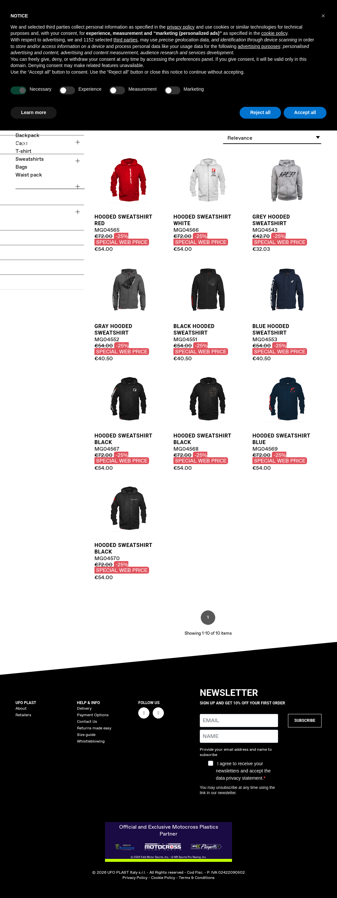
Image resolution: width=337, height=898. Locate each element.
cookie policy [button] (274, 33)
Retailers (23, 715)
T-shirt (23, 151)
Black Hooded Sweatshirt (194, 329)
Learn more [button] (33, 112)
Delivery (84, 708)
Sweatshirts (29, 158)
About (21, 708)
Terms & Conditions (197, 877)
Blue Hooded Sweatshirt (270, 329)
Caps (21, 143)
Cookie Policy (163, 877)
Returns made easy (94, 728)
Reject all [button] (260, 112)
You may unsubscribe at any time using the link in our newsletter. (237, 790)
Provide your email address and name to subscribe (236, 752)
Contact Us (87, 721)
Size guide (86, 734)
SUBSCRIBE (304, 720)
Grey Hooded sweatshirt (271, 220)
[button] (323, 16)
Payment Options (93, 715)
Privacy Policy (134, 877)
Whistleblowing (91, 741)
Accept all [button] (305, 112)
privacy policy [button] (180, 27)
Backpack (27, 135)
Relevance (274, 136)
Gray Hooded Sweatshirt (113, 329)
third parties (126, 39)
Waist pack (28, 174)
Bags (21, 166)
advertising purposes (259, 46)
